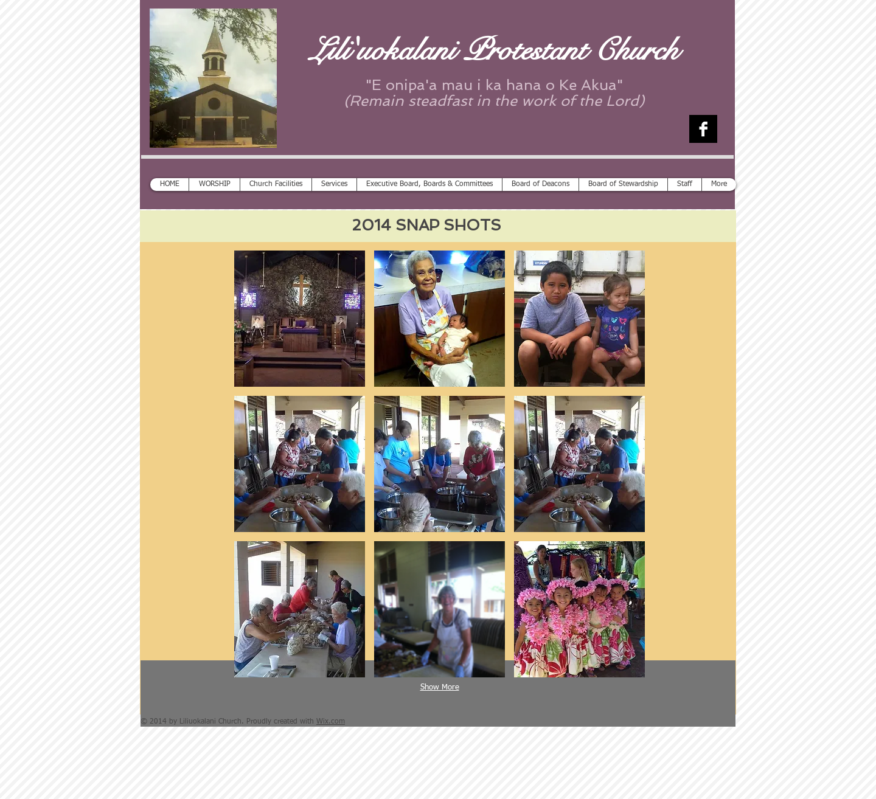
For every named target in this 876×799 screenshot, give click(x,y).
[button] (299, 319)
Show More (439, 687)
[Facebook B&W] (703, 129)
